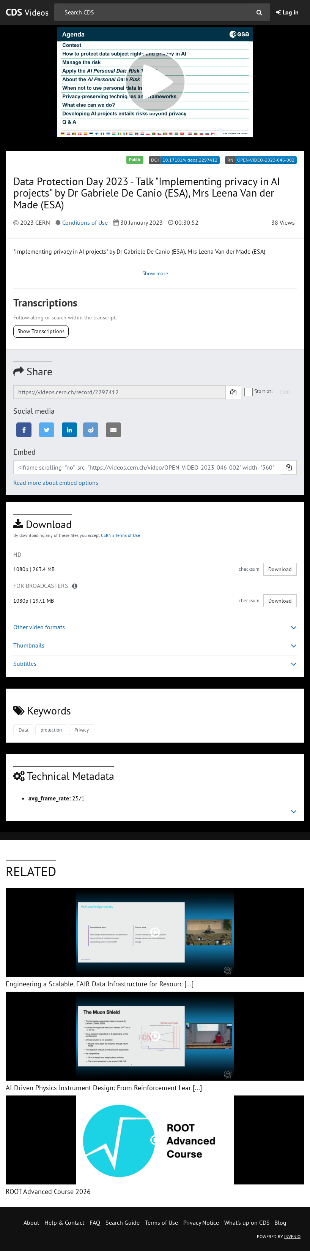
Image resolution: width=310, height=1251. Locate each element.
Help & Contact (64, 1222)
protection (51, 730)
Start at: (258, 391)
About (31, 1222)
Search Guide (122, 1222)
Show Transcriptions (41, 331)
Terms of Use (161, 1222)
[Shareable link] (119, 392)
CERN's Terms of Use (120, 535)
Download (280, 569)
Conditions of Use (85, 222)
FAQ (95, 1222)
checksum (249, 569)
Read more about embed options (55, 482)
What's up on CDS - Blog (255, 1222)
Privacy (81, 730)
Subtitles (155, 663)
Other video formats (155, 627)
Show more (155, 273)
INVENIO (292, 1236)
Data (23, 730)
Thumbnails (155, 645)
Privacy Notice (201, 1222)
